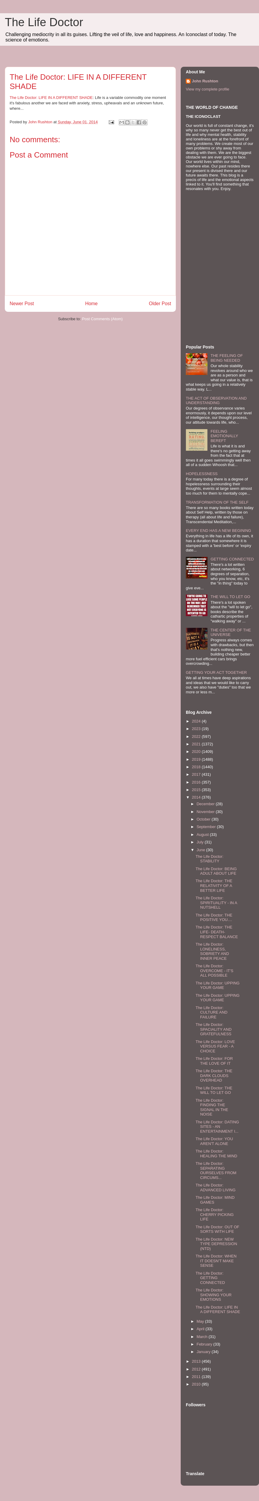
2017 (197, 774)
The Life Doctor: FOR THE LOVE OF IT (214, 1061)
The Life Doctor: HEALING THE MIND (216, 1153)
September (207, 826)
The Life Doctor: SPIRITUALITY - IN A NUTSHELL (216, 903)
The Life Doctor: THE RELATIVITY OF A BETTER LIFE (213, 885)
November (206, 811)
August (203, 834)
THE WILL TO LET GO (230, 596)
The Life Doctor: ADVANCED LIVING (215, 1187)
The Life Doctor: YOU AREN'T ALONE (214, 1141)
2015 (197, 789)
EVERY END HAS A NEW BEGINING (218, 530)
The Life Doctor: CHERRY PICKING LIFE (214, 1214)
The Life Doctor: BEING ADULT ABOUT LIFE (216, 871)
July (201, 842)
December (206, 804)
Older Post (160, 303)
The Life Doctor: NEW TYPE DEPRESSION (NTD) (216, 1244)
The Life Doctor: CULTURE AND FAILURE (211, 1012)
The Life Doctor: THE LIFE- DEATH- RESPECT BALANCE (216, 932)
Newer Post (22, 303)
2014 (197, 797)
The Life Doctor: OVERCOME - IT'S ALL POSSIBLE (214, 971)
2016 (197, 782)
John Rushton (205, 81)
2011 (197, 1376)
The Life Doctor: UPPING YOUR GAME (217, 985)
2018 (197, 767)
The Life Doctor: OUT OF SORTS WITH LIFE (217, 1229)
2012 (197, 1369)
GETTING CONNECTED (232, 559)
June (201, 850)
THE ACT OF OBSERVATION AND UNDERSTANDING (216, 400)
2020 (197, 751)
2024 (197, 721)
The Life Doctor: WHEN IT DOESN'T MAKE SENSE (215, 1261)
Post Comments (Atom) (102, 319)
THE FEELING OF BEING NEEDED (227, 358)
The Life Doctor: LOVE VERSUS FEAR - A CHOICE (215, 1046)
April (201, 1329)
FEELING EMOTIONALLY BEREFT (224, 436)
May (201, 1321)
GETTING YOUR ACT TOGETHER (216, 672)
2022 (197, 736)
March (203, 1336)
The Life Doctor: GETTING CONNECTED (210, 1278)
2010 (197, 1384)
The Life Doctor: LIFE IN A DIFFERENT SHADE (51, 97)
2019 (197, 759)
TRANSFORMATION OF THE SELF (217, 502)
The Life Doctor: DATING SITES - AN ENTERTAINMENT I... (217, 1127)
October (204, 819)
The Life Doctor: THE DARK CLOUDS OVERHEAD (213, 1075)
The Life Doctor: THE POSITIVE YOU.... (213, 917)
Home (91, 303)
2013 (197, 1361)
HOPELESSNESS (202, 473)
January (204, 1351)
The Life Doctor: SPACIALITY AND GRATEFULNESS (213, 1029)
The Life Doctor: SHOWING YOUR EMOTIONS (213, 1295)
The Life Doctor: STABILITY (209, 859)
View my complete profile (207, 89)
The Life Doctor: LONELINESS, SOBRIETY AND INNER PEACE (212, 951)
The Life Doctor (44, 22)
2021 (197, 744)
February (205, 1344)
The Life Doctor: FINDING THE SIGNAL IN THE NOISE (211, 1107)
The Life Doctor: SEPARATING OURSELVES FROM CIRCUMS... (215, 1170)
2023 (197, 728)
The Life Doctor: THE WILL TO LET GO (213, 1090)
